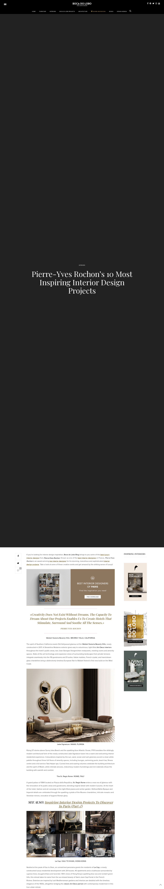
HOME (34, 11)
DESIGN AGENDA (122, 11)
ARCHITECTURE (82, 11)
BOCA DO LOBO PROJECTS (67, 11)
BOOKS (111, 11)
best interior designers (87, 558)
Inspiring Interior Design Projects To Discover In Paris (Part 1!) (79, 804)
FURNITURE (42, 11)
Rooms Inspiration (99, 11)
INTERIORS (53, 11)
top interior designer (58, 561)
